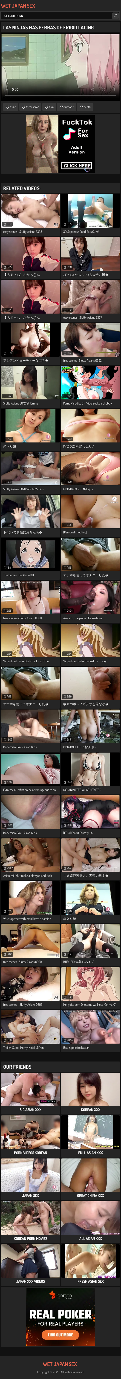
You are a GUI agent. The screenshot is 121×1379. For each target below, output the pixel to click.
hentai (87, 107)
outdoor (68, 107)
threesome (32, 107)
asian (13, 107)
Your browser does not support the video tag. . (60, 67)
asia (51, 107)
